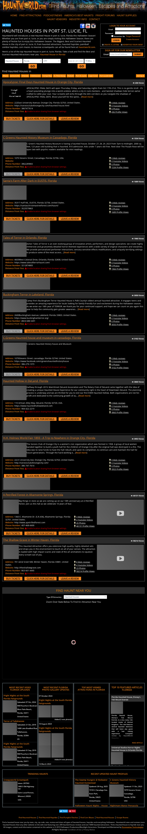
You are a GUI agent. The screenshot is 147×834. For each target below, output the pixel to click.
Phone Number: (13, 108)
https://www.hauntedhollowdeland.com (33, 405)
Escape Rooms (122, 817)
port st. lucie (81, 76)
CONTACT (94, 19)
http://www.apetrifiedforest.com (29, 522)
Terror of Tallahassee (14, 721)
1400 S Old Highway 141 (26, 787)
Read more (87, 96)
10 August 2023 (45, 724)
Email (111, 29)
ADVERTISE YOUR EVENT (133, 44)
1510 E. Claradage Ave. (98, 790)
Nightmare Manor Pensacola (124, 805)
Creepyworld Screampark (16, 779)
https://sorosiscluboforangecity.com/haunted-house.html (41, 105)
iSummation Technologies (132, 827)
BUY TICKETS (13, 118)
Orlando (25, 76)
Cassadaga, (128, 793)
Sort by (140, 76)
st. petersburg (59, 76)
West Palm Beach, (24, 709)
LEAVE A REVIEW (70, 118)
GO (32, 66)
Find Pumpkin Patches (69, 817)
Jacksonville (15, 76)
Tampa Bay (47, 76)
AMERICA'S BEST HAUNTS (78, 15)
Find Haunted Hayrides (48, 817)
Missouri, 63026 (24, 796)
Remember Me (118, 36)
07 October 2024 (45, 696)
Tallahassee (35, 76)
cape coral (93, 76)
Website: (9, 105)
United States (23, 716)
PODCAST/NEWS (52, 15)
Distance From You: (14, 111)
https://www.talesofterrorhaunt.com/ (32, 262)
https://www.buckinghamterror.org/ (31, 318)
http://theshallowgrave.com (27, 567)
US (18, 739)
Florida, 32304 (23, 735)
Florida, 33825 (94, 797)
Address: (9, 102)
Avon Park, (93, 793)
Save (73, 811)
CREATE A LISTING (111, 44)
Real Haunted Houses (105, 817)
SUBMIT (138, 54)
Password (109, 33)
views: (23, 783)
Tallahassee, (22, 732)
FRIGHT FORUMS (105, 15)
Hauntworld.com (87, 47)
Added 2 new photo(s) (63, 719)
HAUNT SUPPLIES (127, 15)
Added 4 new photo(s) (63, 759)
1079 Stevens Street (132, 790)
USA (19, 800)
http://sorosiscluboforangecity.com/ (31, 462)
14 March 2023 (45, 764)
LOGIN (116, 40)
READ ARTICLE (137, 743)
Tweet (8, 25)
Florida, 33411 (23, 713)
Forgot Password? (133, 36)
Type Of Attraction (54, 597)
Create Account (132, 39)
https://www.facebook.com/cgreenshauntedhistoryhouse (41, 361)
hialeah (70, 76)
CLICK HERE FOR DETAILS (40, 118)
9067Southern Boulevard (27, 706)
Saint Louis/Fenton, (26, 792)
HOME (13, 15)
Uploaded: (26, 702)
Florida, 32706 (129, 797)
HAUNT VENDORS (57, 19)
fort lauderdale (106, 76)
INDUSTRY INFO (78, 19)
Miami (5, 76)
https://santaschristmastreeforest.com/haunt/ (36, 205)
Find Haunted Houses (27, 817)
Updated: (98, 786)
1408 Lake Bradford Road (27, 728)
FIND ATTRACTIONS (30, 15)
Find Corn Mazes (87, 817)
